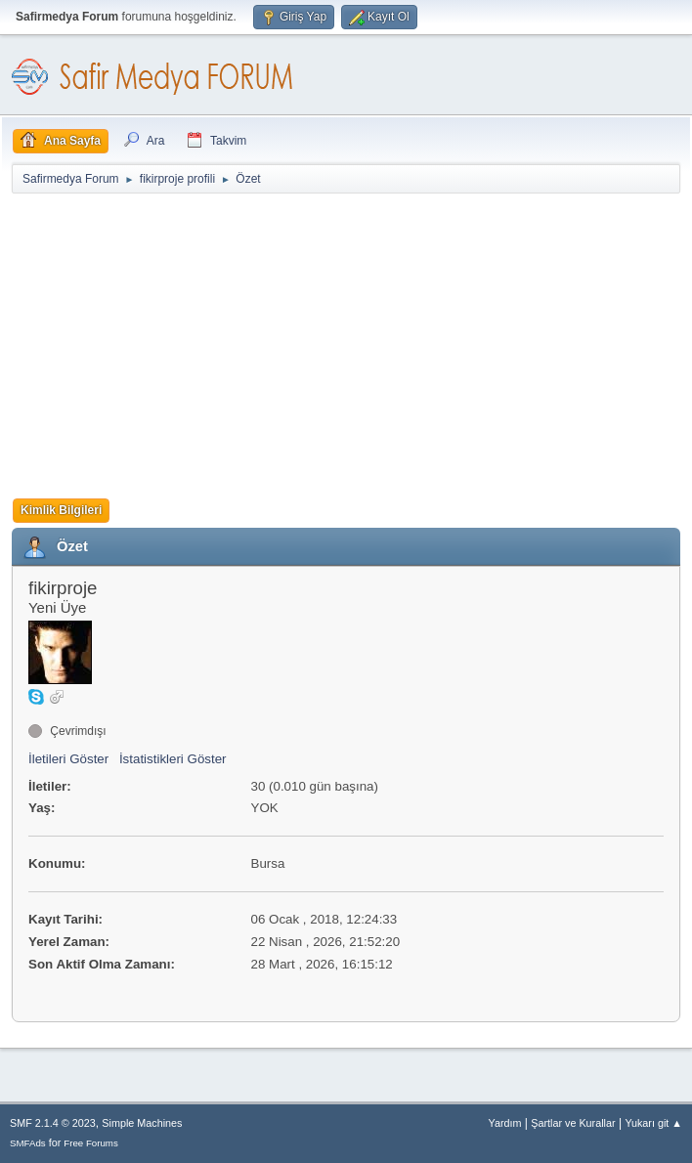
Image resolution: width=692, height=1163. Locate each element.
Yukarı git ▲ (653, 1123)
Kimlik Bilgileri (61, 510)
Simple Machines (142, 1123)
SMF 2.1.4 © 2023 (53, 1123)
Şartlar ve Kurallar (573, 1123)
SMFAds (28, 1143)
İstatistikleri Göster (173, 759)
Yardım (505, 1123)
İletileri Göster (68, 759)
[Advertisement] (346, 342)
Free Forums (91, 1143)
